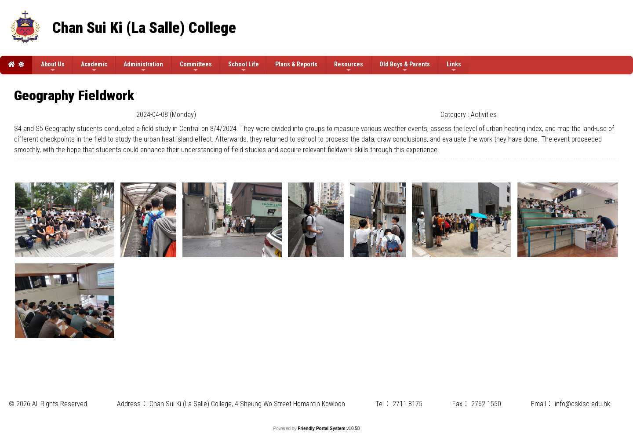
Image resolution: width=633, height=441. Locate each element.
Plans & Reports (296, 64)
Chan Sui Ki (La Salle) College (144, 28)
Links (454, 67)
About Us (53, 67)
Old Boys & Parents (404, 67)
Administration (143, 67)
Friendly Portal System (322, 428)
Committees (196, 67)
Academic (94, 67)
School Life (243, 67)
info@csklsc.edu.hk (582, 404)
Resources (348, 67)
